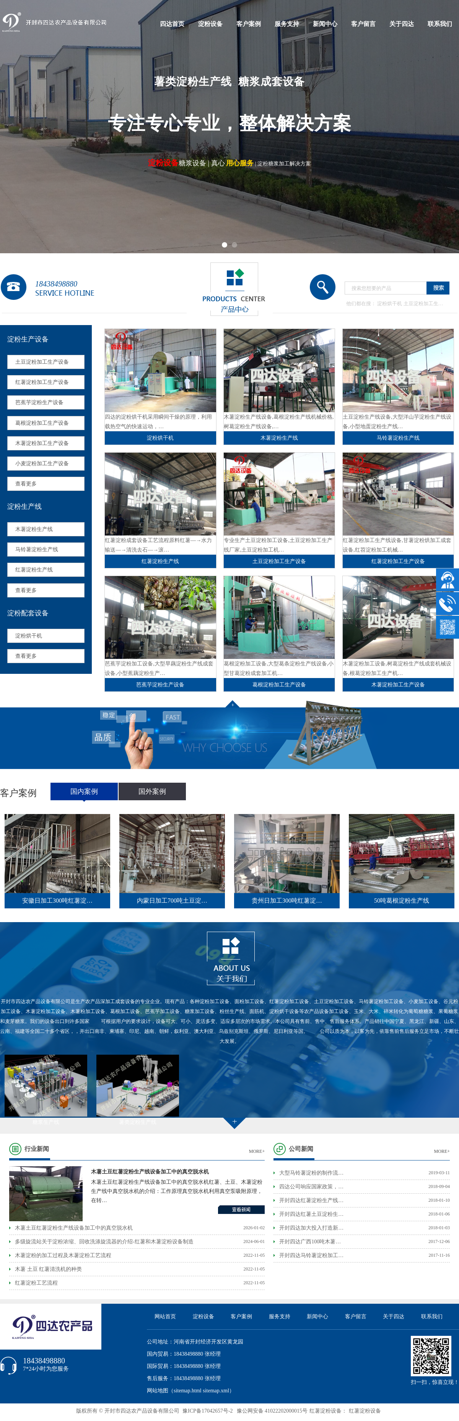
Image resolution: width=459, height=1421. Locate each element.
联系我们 (440, 24)
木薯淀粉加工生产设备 (42, 443)
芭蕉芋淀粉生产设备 (39, 402)
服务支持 (287, 24)
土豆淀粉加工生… (423, 303)
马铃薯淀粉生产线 (36, 549)
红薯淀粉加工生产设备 (42, 382)
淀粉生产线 (24, 506)
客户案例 (248, 24)
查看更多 (26, 484)
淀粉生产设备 (28, 339)
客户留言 (363, 24)
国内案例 (84, 791)
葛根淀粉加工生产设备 (42, 423)
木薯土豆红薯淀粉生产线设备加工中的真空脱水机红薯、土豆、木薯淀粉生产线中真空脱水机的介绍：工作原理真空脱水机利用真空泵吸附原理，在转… (176, 1191)
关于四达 (401, 24)
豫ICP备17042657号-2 (207, 1411)
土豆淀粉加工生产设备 (42, 362)
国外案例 (152, 791)
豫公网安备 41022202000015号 (272, 1411)
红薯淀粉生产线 (34, 570)
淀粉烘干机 (389, 303)
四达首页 (172, 24)
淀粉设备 (210, 24)
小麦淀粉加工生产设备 (42, 463)
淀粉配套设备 (28, 613)
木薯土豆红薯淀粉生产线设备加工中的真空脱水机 (150, 1172)
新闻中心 (325, 24)
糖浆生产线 (46, 1122)
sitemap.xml (216, 1390)
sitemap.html (188, 1390)
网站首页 (165, 1316)
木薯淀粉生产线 (34, 529)
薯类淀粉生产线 (137, 1122)
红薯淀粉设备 (365, 1411)
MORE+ (257, 1151)
